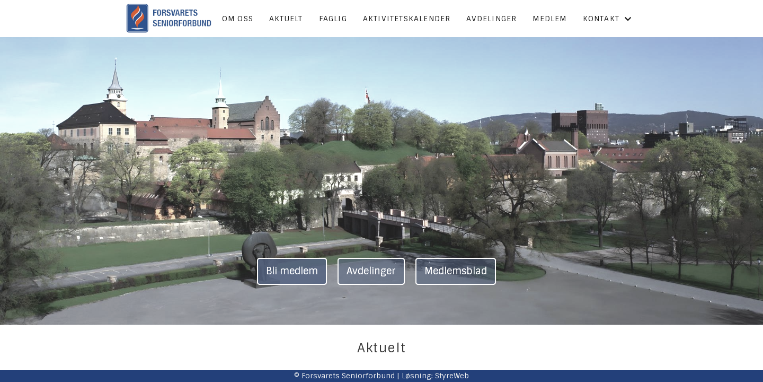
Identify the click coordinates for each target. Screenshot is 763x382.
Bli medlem (292, 271)
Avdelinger (491, 18)
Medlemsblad (455, 271)
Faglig (333, 18)
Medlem (549, 18)
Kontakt (607, 18)
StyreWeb (452, 375)
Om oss (237, 18)
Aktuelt (286, 18)
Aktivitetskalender (407, 18)
